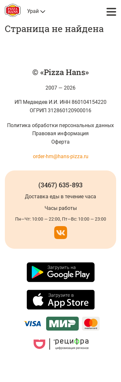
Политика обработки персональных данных (60, 125)
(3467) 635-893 (60, 184)
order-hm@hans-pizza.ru (60, 156)
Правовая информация (60, 133)
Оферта (60, 142)
